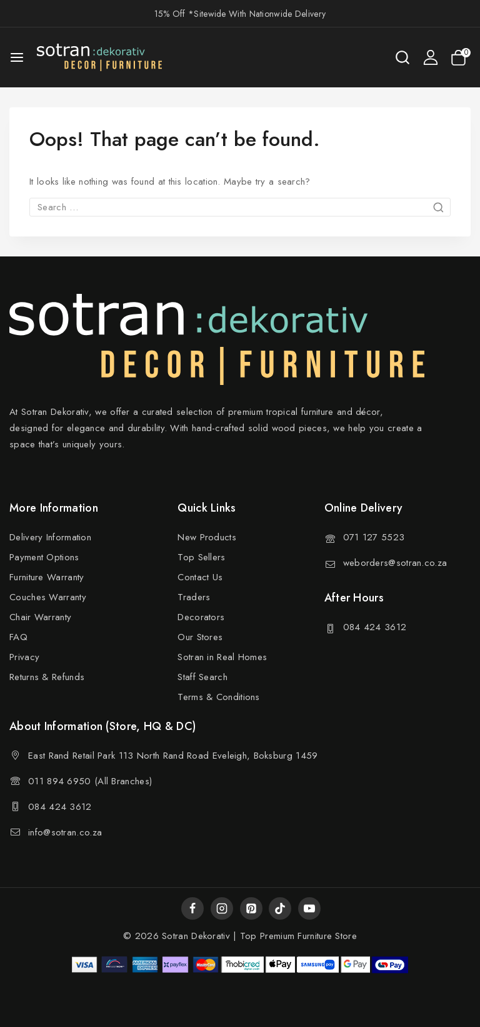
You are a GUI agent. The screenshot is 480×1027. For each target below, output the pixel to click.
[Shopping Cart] (461, 58)
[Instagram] (222, 908)
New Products (207, 537)
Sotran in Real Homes (222, 657)
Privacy (24, 657)
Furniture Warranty (46, 577)
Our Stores (200, 637)
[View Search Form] (402, 57)
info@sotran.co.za (65, 832)
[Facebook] (192, 908)
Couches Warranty (47, 597)
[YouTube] (309, 908)
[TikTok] (280, 908)
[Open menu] (16, 57)
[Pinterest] (251, 908)
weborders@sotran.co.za (395, 563)
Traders (194, 597)
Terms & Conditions (218, 697)
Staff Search (203, 677)
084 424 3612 (375, 627)
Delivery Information (50, 537)
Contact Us (200, 577)
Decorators (201, 617)
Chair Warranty (40, 617)
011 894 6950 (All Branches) (90, 781)
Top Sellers (201, 557)
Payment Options (44, 557)
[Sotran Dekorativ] (99, 57)
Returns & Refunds (46, 677)
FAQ (18, 637)
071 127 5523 (374, 537)
